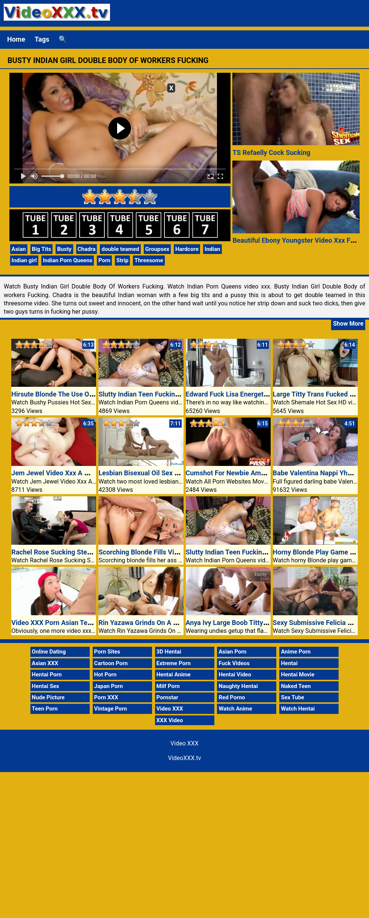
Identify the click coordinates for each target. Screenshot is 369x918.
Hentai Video (234, 674)
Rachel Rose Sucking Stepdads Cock (66, 552)
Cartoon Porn (111, 663)
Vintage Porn (110, 708)
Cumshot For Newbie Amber (228, 473)
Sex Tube (292, 697)
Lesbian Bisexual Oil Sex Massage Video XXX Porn (175, 473)
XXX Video (170, 720)
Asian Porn (232, 651)
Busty (64, 249)
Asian (19, 249)
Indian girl (24, 260)
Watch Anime (235, 708)
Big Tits (41, 249)
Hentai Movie (297, 674)
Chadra (87, 249)
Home (16, 39)
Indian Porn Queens (67, 260)
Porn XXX (106, 697)
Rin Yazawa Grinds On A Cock (143, 623)
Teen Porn (45, 708)
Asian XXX (45, 663)
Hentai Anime (174, 674)
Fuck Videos (234, 663)
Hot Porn (105, 674)
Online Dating (49, 651)
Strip (122, 260)
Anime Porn (295, 651)
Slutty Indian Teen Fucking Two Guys (154, 394)
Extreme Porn (174, 663)
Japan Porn (108, 686)
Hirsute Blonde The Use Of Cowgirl (63, 394)
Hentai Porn (47, 674)
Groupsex (157, 249)
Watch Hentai (298, 708)
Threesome (148, 260)
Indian (212, 249)
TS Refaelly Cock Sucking (271, 152)
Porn (104, 260)
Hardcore (187, 249)
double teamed (120, 249)
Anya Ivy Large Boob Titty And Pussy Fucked (253, 623)
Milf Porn (168, 686)
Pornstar (167, 697)
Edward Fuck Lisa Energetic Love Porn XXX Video (260, 394)
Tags (42, 39)
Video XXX (170, 708)
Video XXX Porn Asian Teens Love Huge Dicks (81, 623)
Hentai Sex (45, 686)
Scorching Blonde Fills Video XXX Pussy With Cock (175, 552)
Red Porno (231, 697)
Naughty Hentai (238, 686)
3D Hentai (169, 651)
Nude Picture (48, 697)
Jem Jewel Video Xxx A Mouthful (61, 473)
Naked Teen (296, 686)
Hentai (289, 663)
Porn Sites (107, 651)
